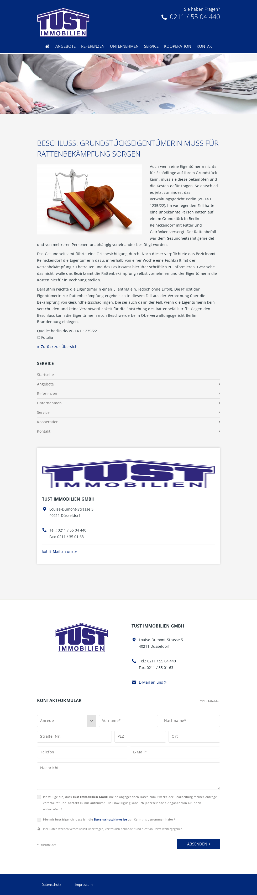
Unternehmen (124, 46)
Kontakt (205, 46)
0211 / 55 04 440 (190, 16)
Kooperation (177, 46)
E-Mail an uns (58, 551)
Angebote (65, 46)
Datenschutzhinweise (110, 819)
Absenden (197, 843)
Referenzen (92, 46)
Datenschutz (51, 884)
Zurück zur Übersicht (60, 346)
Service (151, 46)
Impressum (84, 884)
